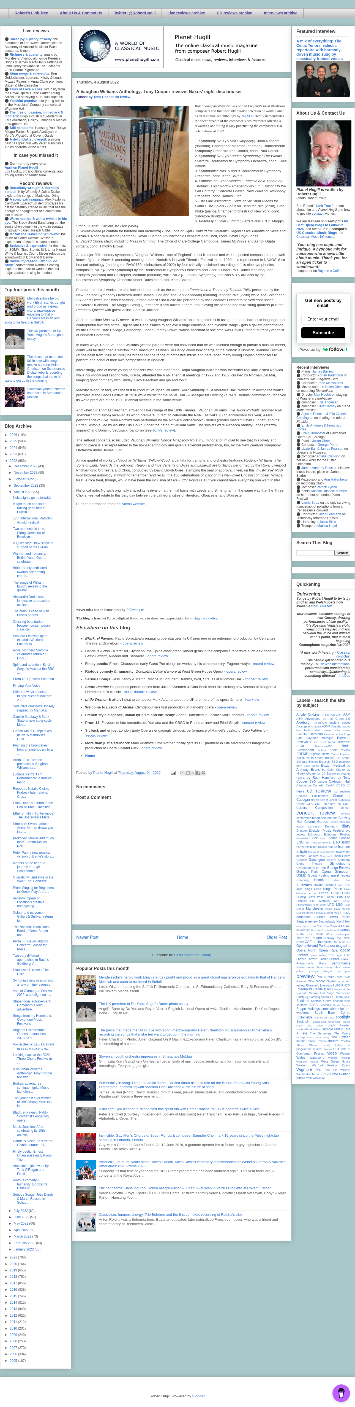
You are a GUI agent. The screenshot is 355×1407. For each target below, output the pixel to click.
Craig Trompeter (313, 433)
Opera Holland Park (311, 946)
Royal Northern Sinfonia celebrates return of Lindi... (30, 654)
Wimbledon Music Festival (313, 1074)
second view (341, 1000)
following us (135, 610)
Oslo (347, 955)
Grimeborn (342, 872)
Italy (340, 884)
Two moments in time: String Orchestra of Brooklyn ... (29, 533)
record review (263, 664)
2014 (14, 1302)
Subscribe (323, 332)
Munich (346, 908)
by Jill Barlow (327, 773)
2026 (14, 435)
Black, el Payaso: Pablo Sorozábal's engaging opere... (31, 1116)
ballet (307, 730)
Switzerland (304, 1029)
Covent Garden (316, 822)
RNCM (346, 985)
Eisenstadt (303, 838)
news (345, 925)
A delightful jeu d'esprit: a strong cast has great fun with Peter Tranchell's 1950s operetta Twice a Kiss (179, 1109)
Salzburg (302, 997)
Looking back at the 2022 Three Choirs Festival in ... (32, 1059)
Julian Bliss (328, 522)
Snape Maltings (308, 1009)
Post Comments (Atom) (192, 955)
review (300, 985)
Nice (313, 930)
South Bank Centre (332, 1013)
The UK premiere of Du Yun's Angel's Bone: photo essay (143, 1004)
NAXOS (247, 116)
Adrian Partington (330, 375)
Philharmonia (305, 967)
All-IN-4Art (321, 722)
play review (342, 967)
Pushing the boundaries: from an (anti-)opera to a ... (33, 749)
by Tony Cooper (101, 97)
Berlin (346, 746)
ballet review (322, 730)
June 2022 (22, 1217)
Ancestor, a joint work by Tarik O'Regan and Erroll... (31, 1170)
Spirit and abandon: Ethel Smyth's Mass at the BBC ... (33, 669)
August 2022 (23, 492)
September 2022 (26, 485)
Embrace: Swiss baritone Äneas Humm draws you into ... (33, 828)
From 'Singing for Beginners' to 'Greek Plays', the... (33, 890)
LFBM (339, 897)
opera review (132, 643)
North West (324, 934)
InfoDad (344, 676)
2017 (14, 1283)
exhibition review (316, 846)
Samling (314, 997)
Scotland (302, 1001)
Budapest (344, 761)
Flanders (312, 856)
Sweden (345, 1025)
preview (305, 976)
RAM (338, 977)
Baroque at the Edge (337, 734)
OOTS (336, 942)
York (309, 1078)
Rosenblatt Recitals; (311, 989)
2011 (14, 1322)
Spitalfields (304, 1017)
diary (346, 826)
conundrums (329, 818)
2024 (14, 448)
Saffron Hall (317, 993)
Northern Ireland (309, 938)
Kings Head (312, 889)
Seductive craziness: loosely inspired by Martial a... (33, 708)
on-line (318, 942)
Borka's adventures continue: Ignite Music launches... (31, 1087)
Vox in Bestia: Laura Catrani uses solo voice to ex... (33, 1046)
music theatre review (140, 692)
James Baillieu (323, 371)
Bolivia (322, 750)
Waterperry (317, 1057)
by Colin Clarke (333, 769)
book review (340, 750)
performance (341, 963)
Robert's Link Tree (31, 13)
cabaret (322, 781)
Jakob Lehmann (329, 514)
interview (252, 699)
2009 (14, 1335)
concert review (256, 679)
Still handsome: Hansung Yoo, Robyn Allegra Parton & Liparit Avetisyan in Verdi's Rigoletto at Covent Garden (185, 1188)
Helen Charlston (337, 387)
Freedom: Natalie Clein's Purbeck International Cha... (31, 793)
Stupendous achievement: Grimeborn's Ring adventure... (32, 1005)
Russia (338, 989)
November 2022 (26, 473)
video (332, 1053)
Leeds (323, 893)
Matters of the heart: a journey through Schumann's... (29, 867)
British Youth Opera (309, 757)
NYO (347, 938)
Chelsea (301, 795)
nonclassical (331, 930)
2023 (14, 454)
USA (336, 1049)
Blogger (198, 1396)
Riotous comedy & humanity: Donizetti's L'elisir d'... (30, 1184)
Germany (344, 859)
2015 (14, 1296)
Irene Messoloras (330, 383)
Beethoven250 (323, 746)
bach (299, 730)
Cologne (301, 807)
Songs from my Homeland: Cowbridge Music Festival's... (32, 1020)
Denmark (331, 826)
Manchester (314, 908)
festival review (316, 851)
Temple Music (333, 1029)
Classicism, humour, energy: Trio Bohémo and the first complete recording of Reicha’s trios (170, 1214)
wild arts (331, 1069)
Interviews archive (280, 13)
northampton (342, 934)
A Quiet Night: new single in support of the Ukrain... (33, 545)
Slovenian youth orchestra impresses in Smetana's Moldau (145, 1056)
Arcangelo (303, 726)
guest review (340, 875)
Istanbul (330, 884)
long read (319, 904)
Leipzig (301, 897)
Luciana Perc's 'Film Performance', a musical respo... (32, 778)
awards (346, 726)
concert (345, 807)
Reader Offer (305, 981)
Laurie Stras (310, 503)
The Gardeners (321, 1033)
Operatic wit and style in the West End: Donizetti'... (33, 879)
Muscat (328, 912)
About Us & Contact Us (81, 13)
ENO (300, 842)
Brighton (314, 754)
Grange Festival (338, 868)
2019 (14, 1270)
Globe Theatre (309, 863)
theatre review (339, 1041)
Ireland (318, 884)
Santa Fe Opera (332, 997)
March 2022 (23, 1236)
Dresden (302, 830)
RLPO (336, 985)
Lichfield (301, 900)
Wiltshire (345, 1069)
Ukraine (327, 1049)
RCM (346, 977)
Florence (325, 856)
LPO (330, 905)
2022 (14, 461)
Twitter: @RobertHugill (135, 13)
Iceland (336, 880)
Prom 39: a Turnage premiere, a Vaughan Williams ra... (30, 764)
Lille (312, 900)
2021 (14, 1257)
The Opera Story (318, 1037)
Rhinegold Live (315, 985)
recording (344, 981)
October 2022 (24, 479)
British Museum (341, 754)
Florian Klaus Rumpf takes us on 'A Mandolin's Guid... (32, 735)
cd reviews (342, 791)
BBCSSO (344, 742)
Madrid (300, 908)
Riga (329, 985)
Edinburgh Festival (337, 834)
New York (317, 926)
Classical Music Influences (315, 237)
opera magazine (338, 946)
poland (300, 971)
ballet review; (342, 730)
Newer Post (87, 937)
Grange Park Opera (313, 872)
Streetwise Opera (339, 1021)
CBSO (340, 785)
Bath (299, 738)
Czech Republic (340, 821)
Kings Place (332, 889)
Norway (329, 938)
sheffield (301, 1005)
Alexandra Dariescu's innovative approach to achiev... (31, 601)
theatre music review (311, 1041)
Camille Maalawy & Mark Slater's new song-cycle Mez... (32, 721)
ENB (322, 838)
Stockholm (303, 1021)
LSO (339, 905)
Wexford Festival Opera (331, 1065)
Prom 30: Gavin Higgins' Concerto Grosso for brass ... (30, 945)
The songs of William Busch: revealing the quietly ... (30, 586)
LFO (347, 897)
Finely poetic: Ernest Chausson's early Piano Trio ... (32, 1155)
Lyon (347, 904)
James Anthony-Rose (317, 468)
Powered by (323, 349)
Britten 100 (332, 757)
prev (347, 971)
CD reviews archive (234, 13)
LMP (335, 900)
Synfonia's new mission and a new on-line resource (33, 982)
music (337, 912)
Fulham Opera (341, 856)
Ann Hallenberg (335, 479)
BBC (313, 742)
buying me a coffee (203, 618)
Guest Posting (318, 875)
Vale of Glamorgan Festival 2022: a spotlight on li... (33, 993)
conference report (308, 818)
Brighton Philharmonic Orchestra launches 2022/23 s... (29, 1034)
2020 (14, 1264)
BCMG (300, 746)
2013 (14, 1309)
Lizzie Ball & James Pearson (322, 449)
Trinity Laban (332, 1045)
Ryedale (301, 993)
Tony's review (163, 430)
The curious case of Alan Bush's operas (31, 613)
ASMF (326, 726)
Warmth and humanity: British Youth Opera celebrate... (29, 558)
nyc (339, 938)
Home (90, 756)
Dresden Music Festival (326, 830)
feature (332, 846)
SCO (347, 997)
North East (304, 934)
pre (338, 971)
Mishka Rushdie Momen (329, 491)
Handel (320, 880)
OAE (308, 942)
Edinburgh (314, 834)
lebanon (301, 893)
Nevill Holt (343, 921)
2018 (14, 1277)
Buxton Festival (333, 765)
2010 (14, 1328)
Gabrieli (301, 859)
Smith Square (341, 1005)
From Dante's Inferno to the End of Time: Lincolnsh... (33, 805)
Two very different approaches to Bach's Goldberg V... (31, 960)
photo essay (324, 967)
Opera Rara (328, 950)
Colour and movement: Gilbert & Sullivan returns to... (33, 917)
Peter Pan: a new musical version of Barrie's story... (33, 854)
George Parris (328, 445)
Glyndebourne (340, 864)
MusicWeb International (333, 664)
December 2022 (26, 466)
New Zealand (332, 926)
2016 (14, 1290)
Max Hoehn (322, 395)
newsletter (303, 930)
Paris (322, 963)
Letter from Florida (321, 897)
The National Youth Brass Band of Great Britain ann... (31, 931)
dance (300, 826)
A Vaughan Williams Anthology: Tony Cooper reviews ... (32, 1073)
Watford (332, 1057)
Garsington (317, 860)
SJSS (313, 1005)
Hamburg (302, 880)
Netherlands (327, 921)
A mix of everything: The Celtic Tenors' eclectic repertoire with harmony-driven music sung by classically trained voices (319, 50)
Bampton (302, 734)
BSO (335, 761)
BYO (313, 781)
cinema (315, 799)
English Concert (338, 838)
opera (346, 942)
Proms (321, 977)
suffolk (331, 1025)
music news (326, 917)
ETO (336, 842)
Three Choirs (307, 1045)
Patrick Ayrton (327, 487)
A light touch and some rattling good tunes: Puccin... (29, 508)
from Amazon (321, 606)
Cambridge (303, 785)
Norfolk (345, 930)
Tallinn (317, 1029)
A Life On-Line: (332, 714)
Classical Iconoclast (342, 654)
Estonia (327, 842)
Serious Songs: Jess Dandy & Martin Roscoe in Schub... (33, 1198)
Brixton (313, 761)
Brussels (324, 761)
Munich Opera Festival (309, 912)
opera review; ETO (322, 955)
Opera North (306, 950)
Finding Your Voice (26, 686)
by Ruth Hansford (321, 778)
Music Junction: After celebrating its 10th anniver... (29, 1131)
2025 (14, 441)
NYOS (300, 942)
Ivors (347, 884)
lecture (312, 893)
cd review (122, 97)
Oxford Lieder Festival (323, 959)
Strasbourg (319, 1021)
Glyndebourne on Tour (311, 867)
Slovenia (325, 1005)
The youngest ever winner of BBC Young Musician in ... (32, 1102)
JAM (299, 889)
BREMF (302, 754)
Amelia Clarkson (328, 456)
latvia (347, 889)
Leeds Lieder (340, 893)
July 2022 (21, 1211)
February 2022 (25, 1243)
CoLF (346, 803)
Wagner (345, 1053)
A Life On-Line (308, 714)
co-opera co (332, 803)
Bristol (326, 754)
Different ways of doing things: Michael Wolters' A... (32, 696)
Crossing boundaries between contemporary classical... (32, 626)
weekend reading (307, 1061)
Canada (318, 785)
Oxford (301, 959)
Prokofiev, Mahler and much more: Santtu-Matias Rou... (33, 842)
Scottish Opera (321, 1000)
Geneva (331, 859)
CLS (310, 803)
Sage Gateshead (338, 993)
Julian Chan (321, 441)
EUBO (346, 842)
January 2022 (24, 1249)
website (345, 1057)
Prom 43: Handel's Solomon (33, 679)
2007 (14, 1348)
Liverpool (324, 900)
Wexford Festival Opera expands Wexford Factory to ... (30, 640)
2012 (14, 1315)
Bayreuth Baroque (319, 738)
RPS (330, 989)
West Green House (335, 1061)
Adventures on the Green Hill (327, 718)
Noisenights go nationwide (32, 498)
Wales (300, 1058)
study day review (309, 1025)
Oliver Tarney (326, 406)
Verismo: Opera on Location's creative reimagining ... (28, 902)
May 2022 (21, 1223)
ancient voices (339, 722)
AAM (346, 714)
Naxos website (133, 504)
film (328, 851)
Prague (327, 971)
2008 (14, 1341)
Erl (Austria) (313, 842)
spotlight (342, 1017)
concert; (345, 813)
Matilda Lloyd (327, 526)
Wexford (301, 1065)
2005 (14, 1361)
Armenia (316, 726)
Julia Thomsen (327, 402)
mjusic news (332, 908)
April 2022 (21, 1230)
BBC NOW (328, 742)
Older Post (277, 937)
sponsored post (324, 1017)
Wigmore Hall (309, 1069)
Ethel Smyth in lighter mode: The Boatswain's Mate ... (33, 815)
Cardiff (330, 785)
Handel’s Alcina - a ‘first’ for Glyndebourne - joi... (33, 1143)
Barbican (316, 734)
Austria (336, 726)
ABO (299, 718)
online (328, 942)
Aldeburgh (304, 722)
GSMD (301, 875)
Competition (324, 808)
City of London (329, 799)
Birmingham (305, 750)
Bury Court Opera (307, 765)
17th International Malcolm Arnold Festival (32, 520)
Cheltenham (320, 795)
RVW (346, 989)
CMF (318, 803)
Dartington (314, 826)
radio (330, 977)
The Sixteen (340, 1037)
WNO (336, 1074)
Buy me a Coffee (330, 271)
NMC (320, 930)
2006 (14, 1354)
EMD (315, 838)
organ (339, 955)
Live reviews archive (186, 13)
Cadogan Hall (339, 781)
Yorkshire (319, 1078)
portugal (314, 971)
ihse (347, 880)
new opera (302, 926)
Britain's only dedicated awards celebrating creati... (30, 572)
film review (338, 851)
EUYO (300, 846)
